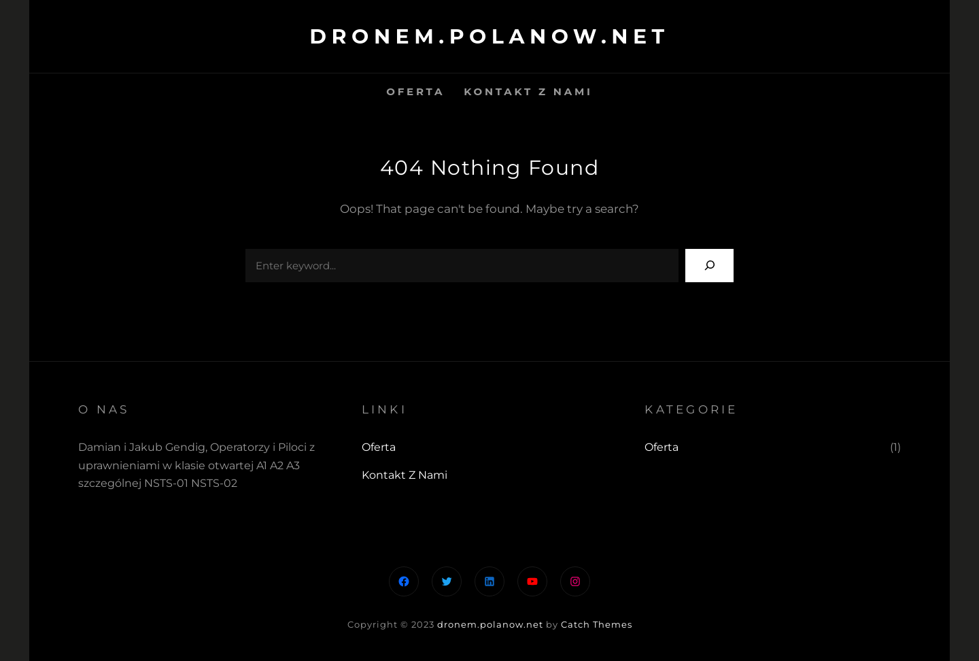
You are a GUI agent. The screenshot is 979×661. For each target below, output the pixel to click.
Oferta (662, 447)
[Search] (709, 265)
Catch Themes (596, 624)
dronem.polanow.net (489, 36)
